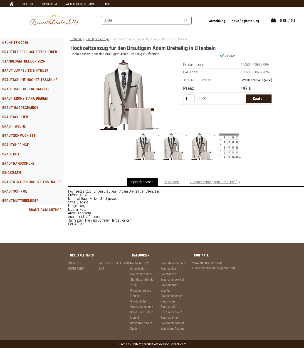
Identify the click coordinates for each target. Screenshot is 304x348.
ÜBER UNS (27, 4)
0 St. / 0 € (288, 20)
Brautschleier (15, 117)
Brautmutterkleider (20, 200)
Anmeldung (217, 21)
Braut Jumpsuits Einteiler (25, 70)
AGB (107, 4)
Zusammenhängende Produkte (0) (215, 182)
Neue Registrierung (245, 21)
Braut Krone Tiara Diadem (25, 98)
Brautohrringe (15, 145)
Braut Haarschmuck (20, 108)
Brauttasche (14, 126)
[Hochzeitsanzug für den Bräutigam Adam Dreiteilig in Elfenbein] (127, 62)
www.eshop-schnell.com (170, 344)
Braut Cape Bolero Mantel (25, 89)
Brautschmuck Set (19, 135)
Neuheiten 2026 (15, 43)
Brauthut (11, 154)
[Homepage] (11, 4)
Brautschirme (14, 191)
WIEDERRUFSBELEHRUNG (81, 4)
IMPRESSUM (49, 4)
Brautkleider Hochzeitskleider (29, 52)
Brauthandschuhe (18, 163)
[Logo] (54, 20)
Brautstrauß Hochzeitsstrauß (32, 182)
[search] (191, 20)
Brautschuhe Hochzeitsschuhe (29, 80)
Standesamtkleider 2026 (23, 61)
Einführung (77, 39)
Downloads (172, 182)
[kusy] (189, 98)
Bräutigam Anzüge (45, 210)
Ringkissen (11, 173)
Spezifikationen (142, 182)
